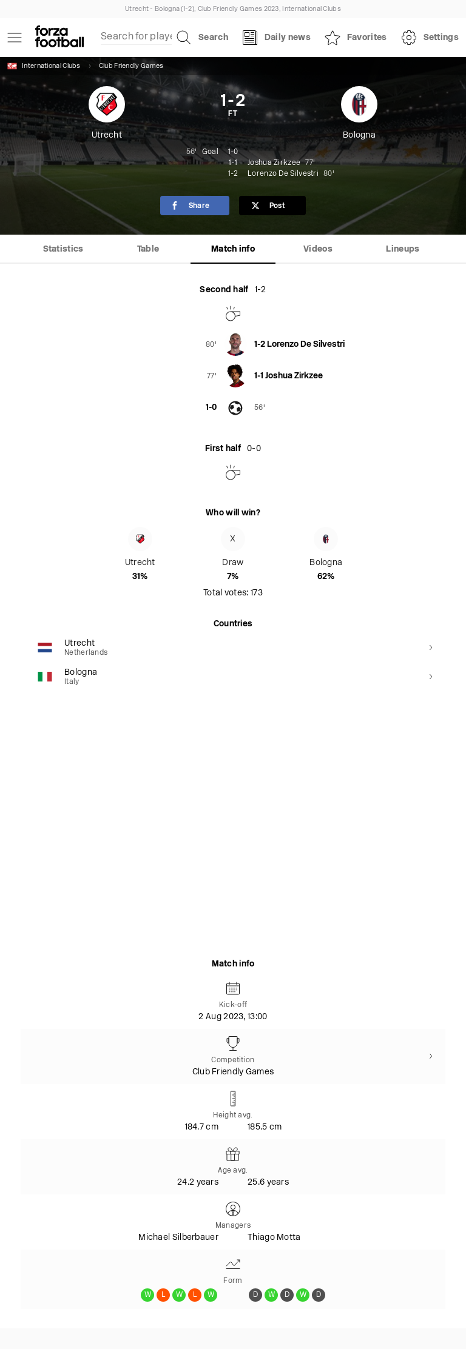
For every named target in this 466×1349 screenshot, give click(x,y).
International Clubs (44, 66)
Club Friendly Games (131, 66)
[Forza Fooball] (59, 37)
